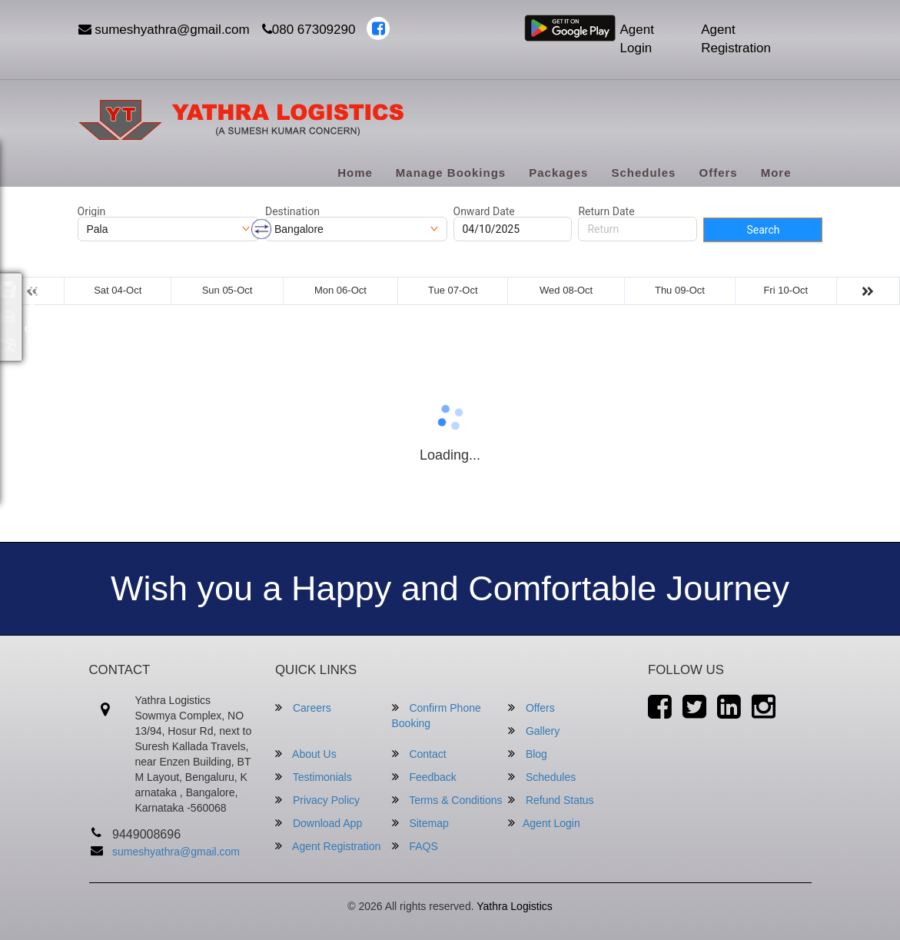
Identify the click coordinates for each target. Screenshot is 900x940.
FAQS (415, 845)
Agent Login (637, 38)
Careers (303, 707)
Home (355, 172)
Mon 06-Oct (340, 290)
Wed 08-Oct (566, 290)
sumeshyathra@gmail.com (164, 29)
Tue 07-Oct (453, 290)
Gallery (534, 730)
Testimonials (313, 776)
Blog (527, 753)
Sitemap (420, 822)
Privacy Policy (317, 799)
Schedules (643, 172)
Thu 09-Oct (680, 290)
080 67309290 (309, 29)
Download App (318, 822)
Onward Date (484, 211)
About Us (306, 753)
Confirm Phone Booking (436, 715)
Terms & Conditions (447, 799)
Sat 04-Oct (117, 290)
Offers (718, 172)
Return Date (606, 211)
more (776, 172)
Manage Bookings (451, 172)
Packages (558, 172)
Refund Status (551, 799)
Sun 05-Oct (227, 290)
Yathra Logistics (515, 906)
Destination (292, 211)
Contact (419, 753)
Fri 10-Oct (785, 290)
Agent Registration (736, 38)
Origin (92, 211)
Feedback (424, 776)
